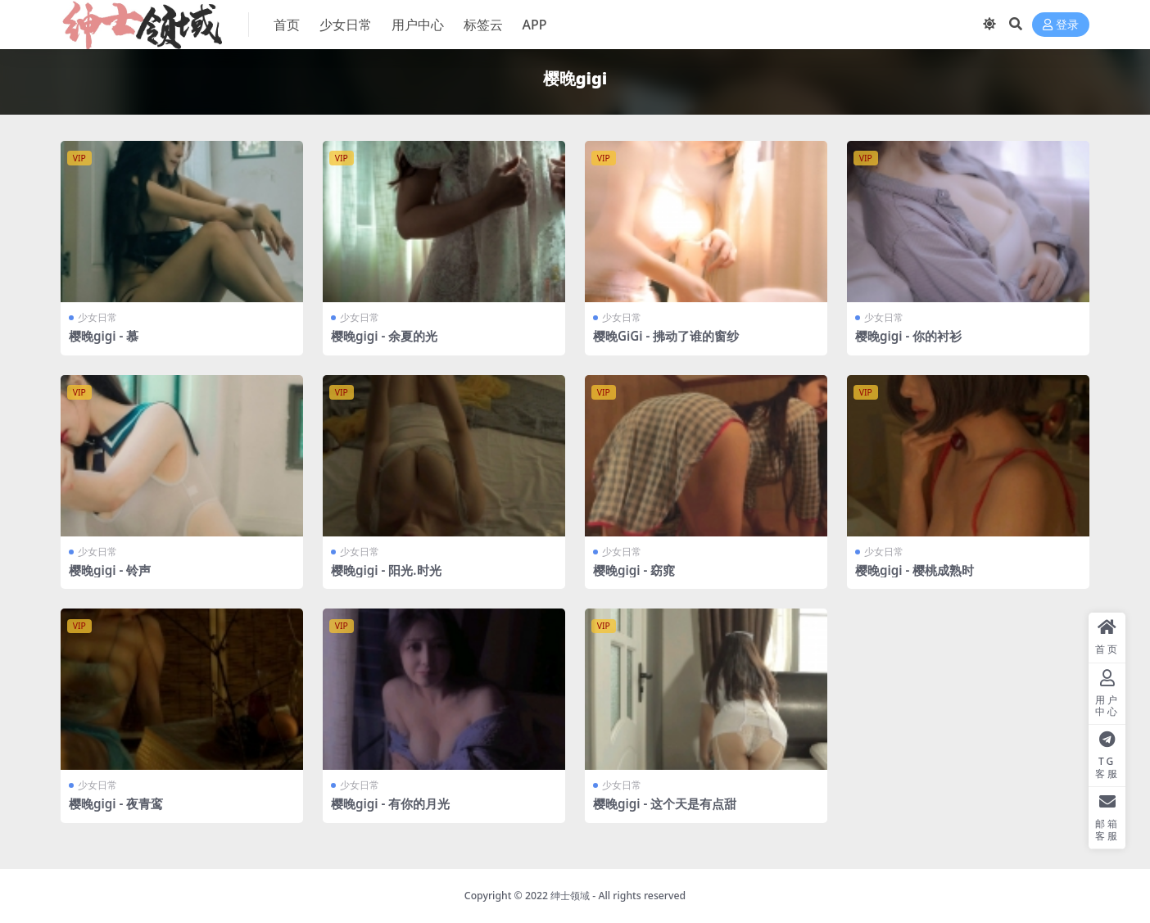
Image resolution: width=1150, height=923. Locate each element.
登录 (1061, 25)
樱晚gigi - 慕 (103, 336)
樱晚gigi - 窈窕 (634, 570)
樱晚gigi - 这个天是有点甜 (664, 803)
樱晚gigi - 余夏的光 (384, 336)
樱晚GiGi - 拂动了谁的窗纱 (666, 336)
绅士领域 (570, 896)
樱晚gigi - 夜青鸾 (116, 803)
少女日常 (97, 317)
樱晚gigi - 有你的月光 (390, 803)
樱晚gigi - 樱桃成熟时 (914, 570)
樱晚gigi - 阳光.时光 (386, 570)
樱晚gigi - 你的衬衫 (908, 336)
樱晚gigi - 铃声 (110, 570)
